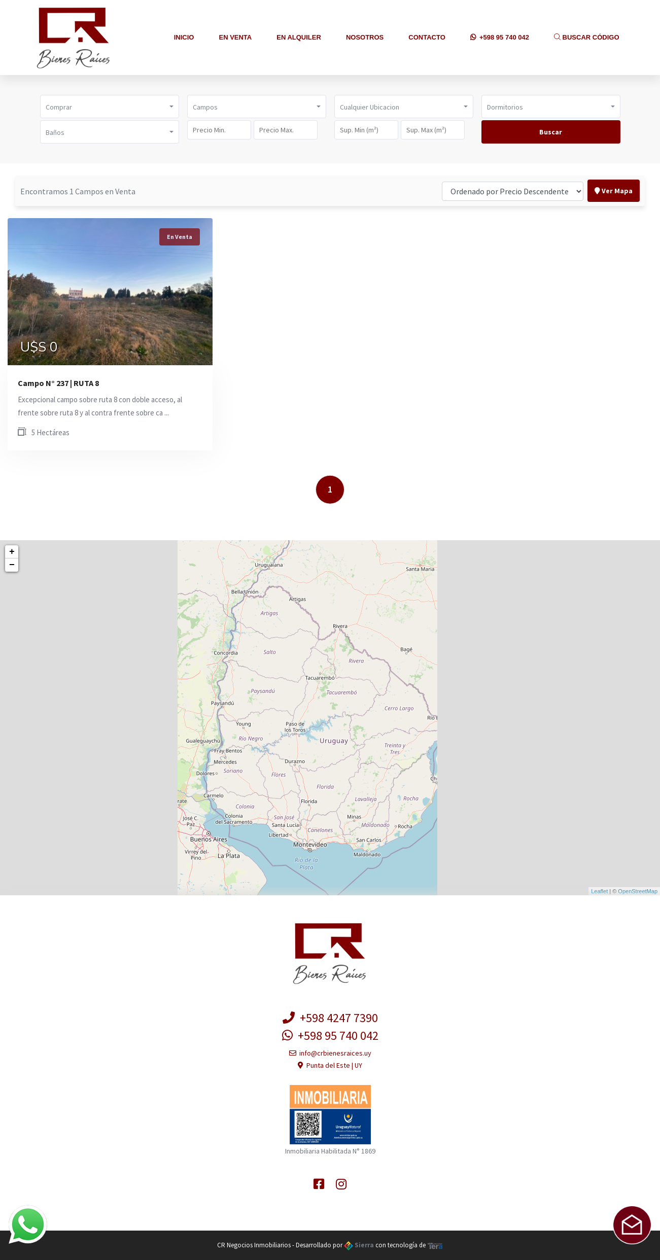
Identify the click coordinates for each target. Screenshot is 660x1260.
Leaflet (599, 891)
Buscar (550, 131)
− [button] (12, 565)
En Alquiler (298, 37)
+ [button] (12, 552)
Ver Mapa (614, 190)
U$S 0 (39, 347)
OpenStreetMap (637, 891)
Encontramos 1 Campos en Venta (77, 191)
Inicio (184, 37)
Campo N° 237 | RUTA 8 (58, 383)
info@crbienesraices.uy (330, 1053)
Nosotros (365, 37)
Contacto (426, 37)
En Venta (235, 37)
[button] (109, 106)
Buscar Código (586, 37)
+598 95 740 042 (499, 37)
